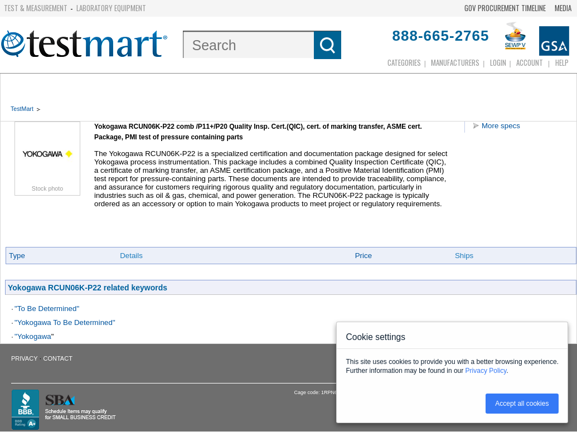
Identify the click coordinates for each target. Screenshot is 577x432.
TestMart (22, 108)
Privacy (24, 358)
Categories (404, 62)
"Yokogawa (32, 336)
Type (17, 255)
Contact (57, 358)
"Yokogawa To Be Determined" (64, 322)
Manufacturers (455, 62)
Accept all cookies (522, 403)
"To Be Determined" (46, 308)
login (498, 62)
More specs (501, 126)
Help (562, 62)
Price (363, 255)
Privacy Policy (486, 371)
